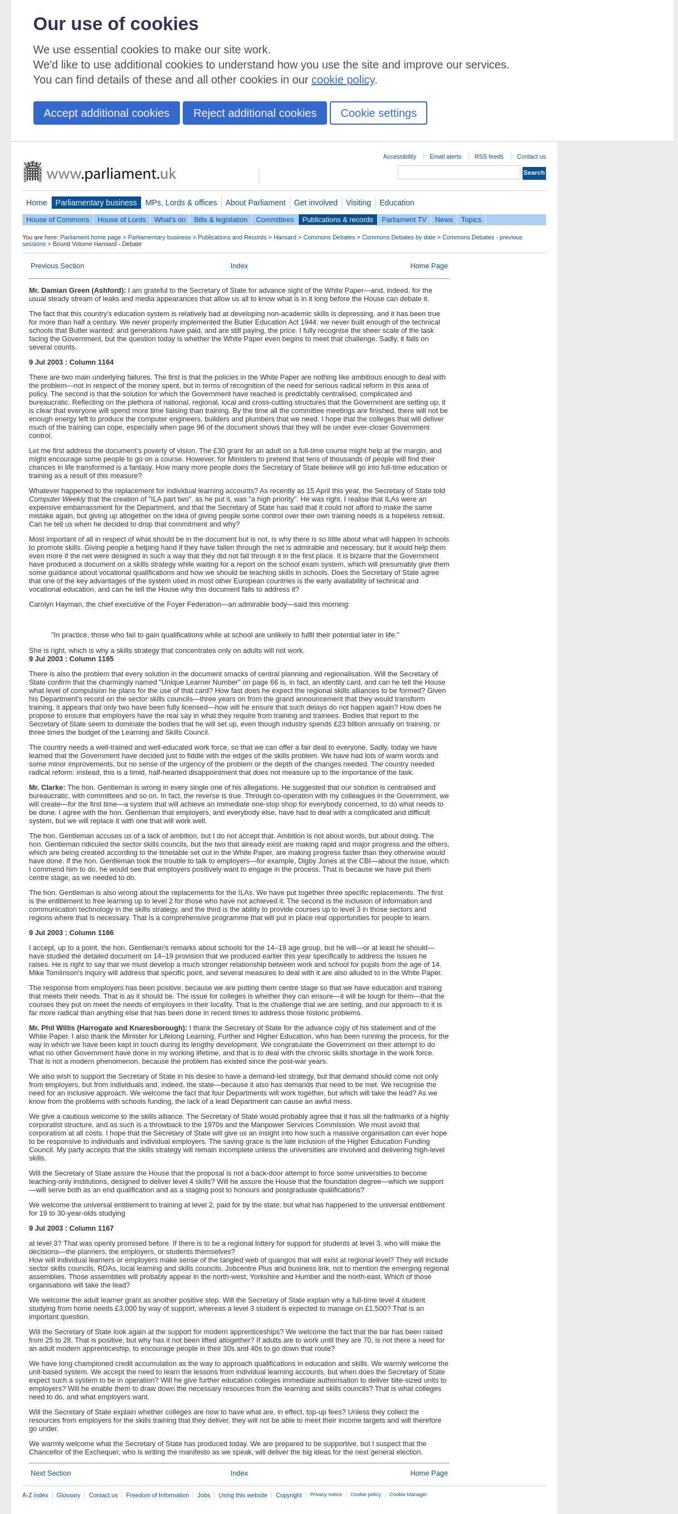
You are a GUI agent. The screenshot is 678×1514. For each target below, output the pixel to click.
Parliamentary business (96, 202)
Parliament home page (90, 237)
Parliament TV (404, 219)
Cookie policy (365, 1494)
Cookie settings (378, 113)
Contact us (531, 156)
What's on (170, 219)
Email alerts (445, 156)
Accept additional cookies (107, 113)
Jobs (203, 1495)
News (444, 219)
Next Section (51, 1473)
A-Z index (35, 1495)
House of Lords (121, 219)
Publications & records (338, 219)
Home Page (429, 266)
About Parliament (256, 202)
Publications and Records (232, 237)
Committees (275, 219)
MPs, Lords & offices (181, 202)
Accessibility (399, 156)
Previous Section (57, 266)
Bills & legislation (220, 219)
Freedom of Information (157, 1495)
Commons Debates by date (399, 237)
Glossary (69, 1495)
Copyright (289, 1495)
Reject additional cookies (254, 113)
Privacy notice (326, 1494)
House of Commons (57, 219)
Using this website (242, 1495)
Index (239, 266)
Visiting (358, 202)
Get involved (316, 202)
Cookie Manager (408, 1494)
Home (36, 202)
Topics (471, 219)
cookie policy (342, 79)
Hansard (285, 237)
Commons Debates (329, 237)
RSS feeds (489, 156)
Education (396, 202)
